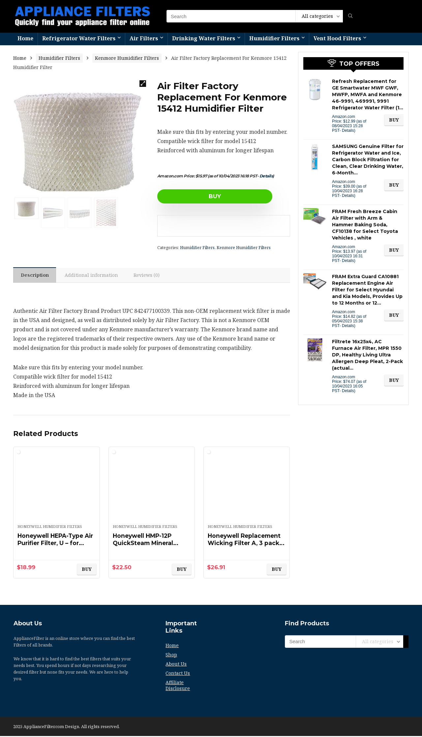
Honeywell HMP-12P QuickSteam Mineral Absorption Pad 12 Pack (150, 544)
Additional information (92, 276)
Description (35, 276)
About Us (176, 665)
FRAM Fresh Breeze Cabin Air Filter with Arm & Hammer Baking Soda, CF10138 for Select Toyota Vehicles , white (365, 224)
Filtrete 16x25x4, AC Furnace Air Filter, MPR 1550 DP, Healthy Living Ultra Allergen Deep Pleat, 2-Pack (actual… (367, 355)
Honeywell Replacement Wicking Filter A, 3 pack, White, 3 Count (246, 544)
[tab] (35, 275)
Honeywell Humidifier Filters (49, 527)
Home (25, 38)
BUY (195, 196)
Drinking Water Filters (203, 38)
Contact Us (178, 674)
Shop (171, 655)
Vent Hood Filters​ (337, 38)
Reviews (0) (149, 276)
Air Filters (144, 38)
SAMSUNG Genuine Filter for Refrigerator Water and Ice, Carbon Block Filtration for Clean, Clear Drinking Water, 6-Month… (368, 159)
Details (266, 175)
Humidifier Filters (274, 38)
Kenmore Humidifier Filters (127, 58)
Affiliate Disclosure (178, 686)
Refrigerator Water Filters (78, 38)
